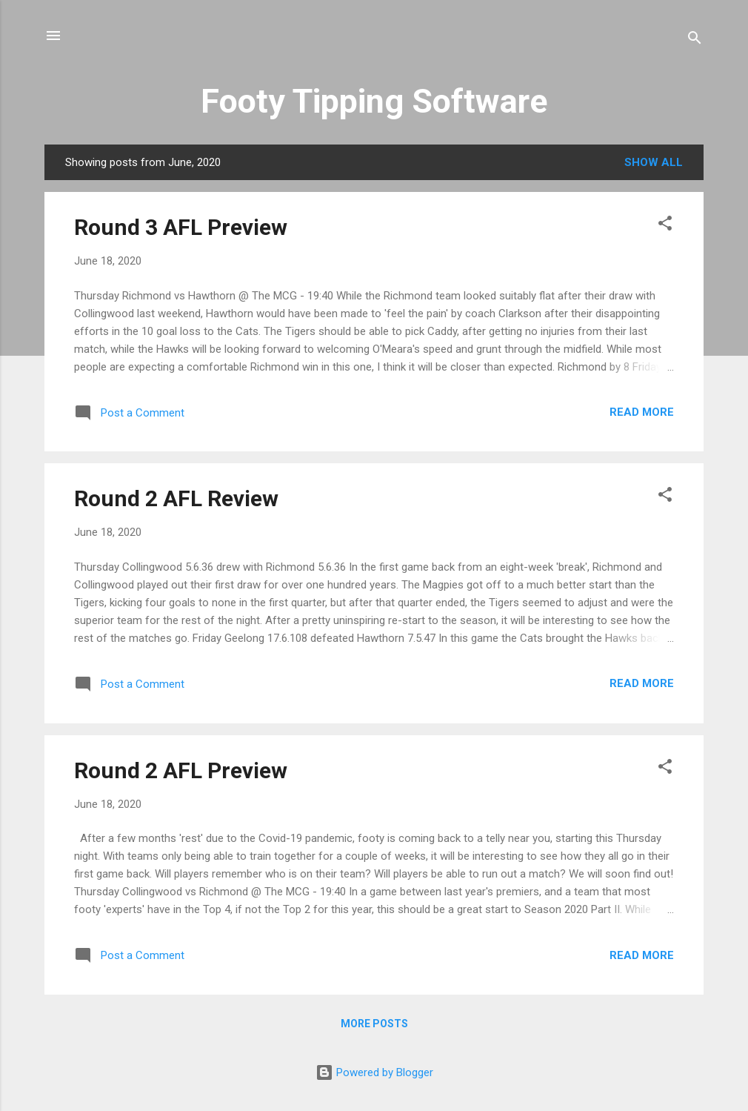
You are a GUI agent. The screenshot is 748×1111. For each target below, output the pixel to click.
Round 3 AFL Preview (180, 227)
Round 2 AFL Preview (180, 770)
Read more (642, 412)
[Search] (695, 40)
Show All (653, 162)
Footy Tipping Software (374, 101)
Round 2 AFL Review (176, 498)
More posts (374, 1023)
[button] (665, 225)
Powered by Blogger (374, 1072)
